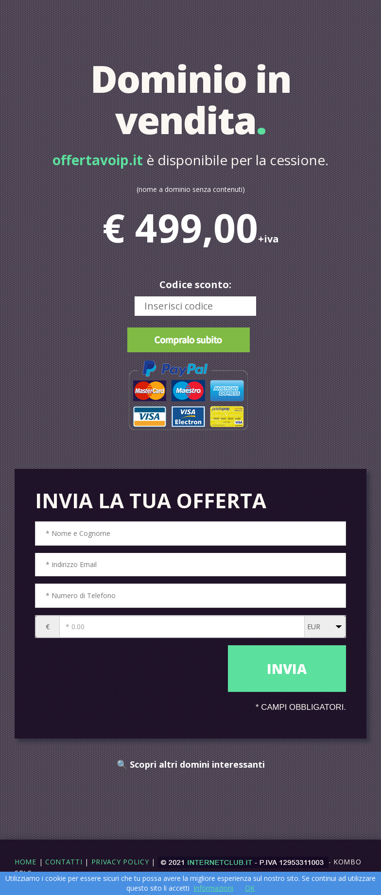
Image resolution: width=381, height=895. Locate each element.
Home (25, 861)
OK (250, 888)
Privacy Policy (120, 861)
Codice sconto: (195, 284)
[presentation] (129, 669)
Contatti (64, 861)
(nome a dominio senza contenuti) (191, 189)
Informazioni (213, 888)
